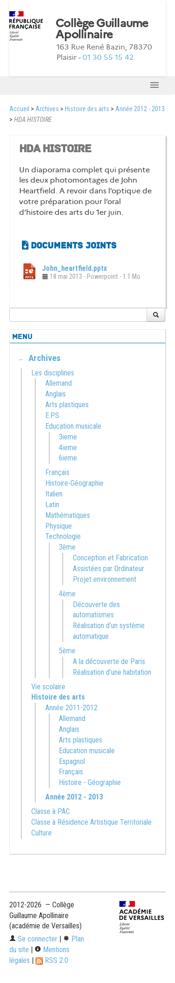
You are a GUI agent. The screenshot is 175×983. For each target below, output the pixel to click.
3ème (67, 547)
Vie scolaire (48, 686)
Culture (41, 832)
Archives (47, 109)
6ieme (68, 457)
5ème (67, 650)
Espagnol (72, 761)
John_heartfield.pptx (74, 268)
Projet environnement (104, 579)
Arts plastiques (67, 404)
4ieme (68, 447)
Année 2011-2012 (71, 707)
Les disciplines (52, 372)
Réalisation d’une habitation (112, 672)
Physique (58, 526)
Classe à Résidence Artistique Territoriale (91, 822)
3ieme (68, 436)
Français (57, 472)
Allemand (58, 383)
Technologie (63, 536)
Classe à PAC (50, 811)
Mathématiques (67, 515)
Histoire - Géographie (90, 782)
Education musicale (73, 426)
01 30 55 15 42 (108, 57)
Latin (52, 504)
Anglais (55, 393)
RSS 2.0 (51, 960)
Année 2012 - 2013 (140, 109)
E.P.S (52, 415)
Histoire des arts (87, 109)
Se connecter (33, 938)
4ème (67, 593)
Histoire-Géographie (74, 483)
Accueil (19, 109)
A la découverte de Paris (109, 661)
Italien (54, 493)
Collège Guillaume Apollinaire (102, 29)
